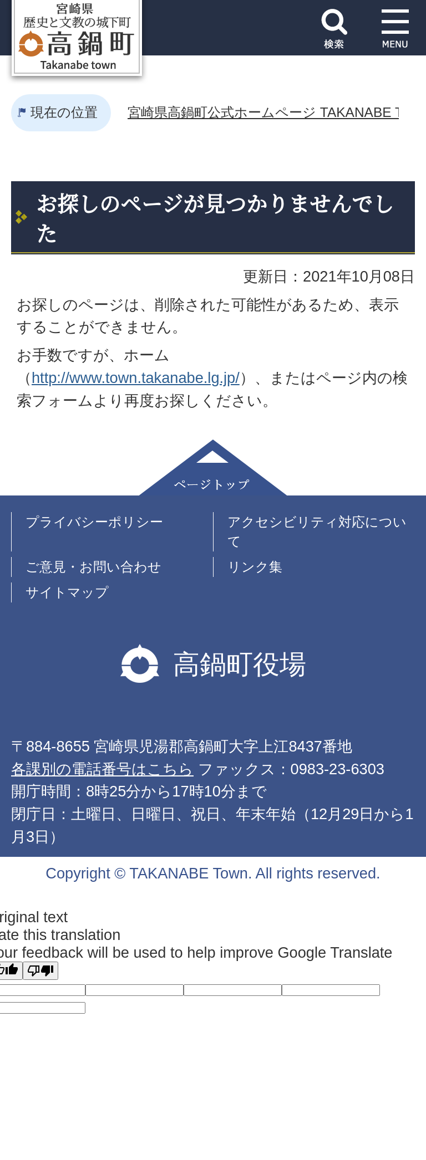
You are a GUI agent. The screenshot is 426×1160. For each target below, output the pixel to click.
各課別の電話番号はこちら (102, 769)
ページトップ (213, 467)
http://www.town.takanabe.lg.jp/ (136, 377)
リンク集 (254, 566)
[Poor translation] (40, 971)
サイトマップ (67, 592)
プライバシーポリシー (94, 521)
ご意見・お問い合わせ (93, 566)
